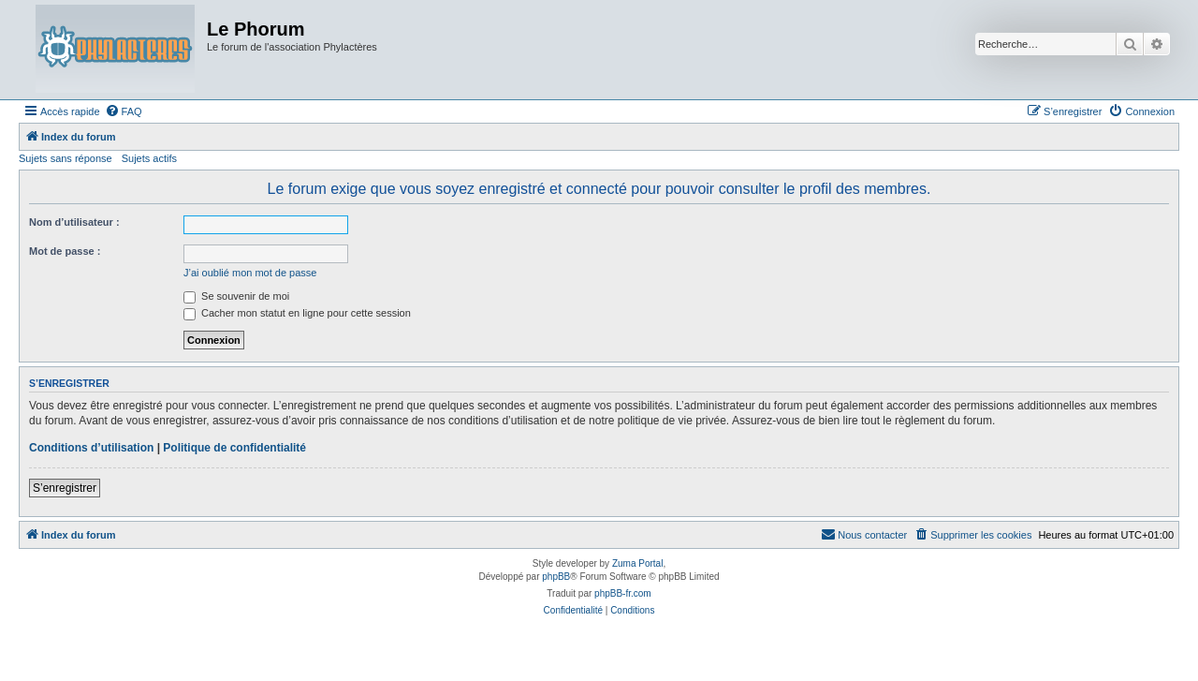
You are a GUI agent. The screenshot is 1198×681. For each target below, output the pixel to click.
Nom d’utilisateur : (74, 222)
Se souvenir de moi (236, 296)
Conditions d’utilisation (91, 447)
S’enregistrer (64, 488)
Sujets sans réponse (65, 158)
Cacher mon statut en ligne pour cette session (297, 312)
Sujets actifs (149, 158)
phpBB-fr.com (622, 593)
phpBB (556, 576)
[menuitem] (123, 111)
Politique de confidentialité (234, 447)
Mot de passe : (64, 251)
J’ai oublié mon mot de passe (249, 272)
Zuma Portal (637, 563)
